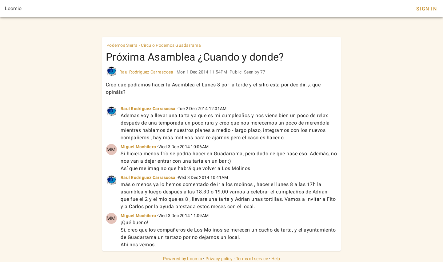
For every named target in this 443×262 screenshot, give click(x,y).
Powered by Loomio (182, 258)
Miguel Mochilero (138, 146)
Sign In (426, 9)
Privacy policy (219, 258)
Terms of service (252, 258)
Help (275, 258)
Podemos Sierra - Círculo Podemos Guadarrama (153, 45)
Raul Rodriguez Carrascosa (146, 71)
